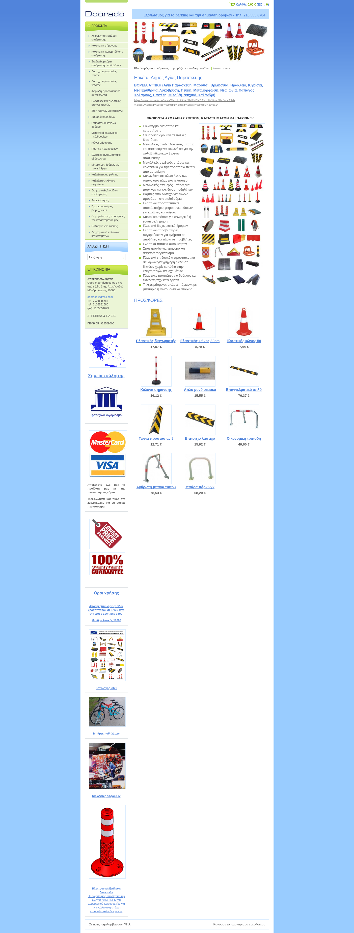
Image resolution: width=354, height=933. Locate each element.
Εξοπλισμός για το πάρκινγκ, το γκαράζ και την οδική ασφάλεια (172, 68)
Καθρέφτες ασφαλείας (106, 795)
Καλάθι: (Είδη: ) (252, 4)
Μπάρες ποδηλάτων (106, 733)
